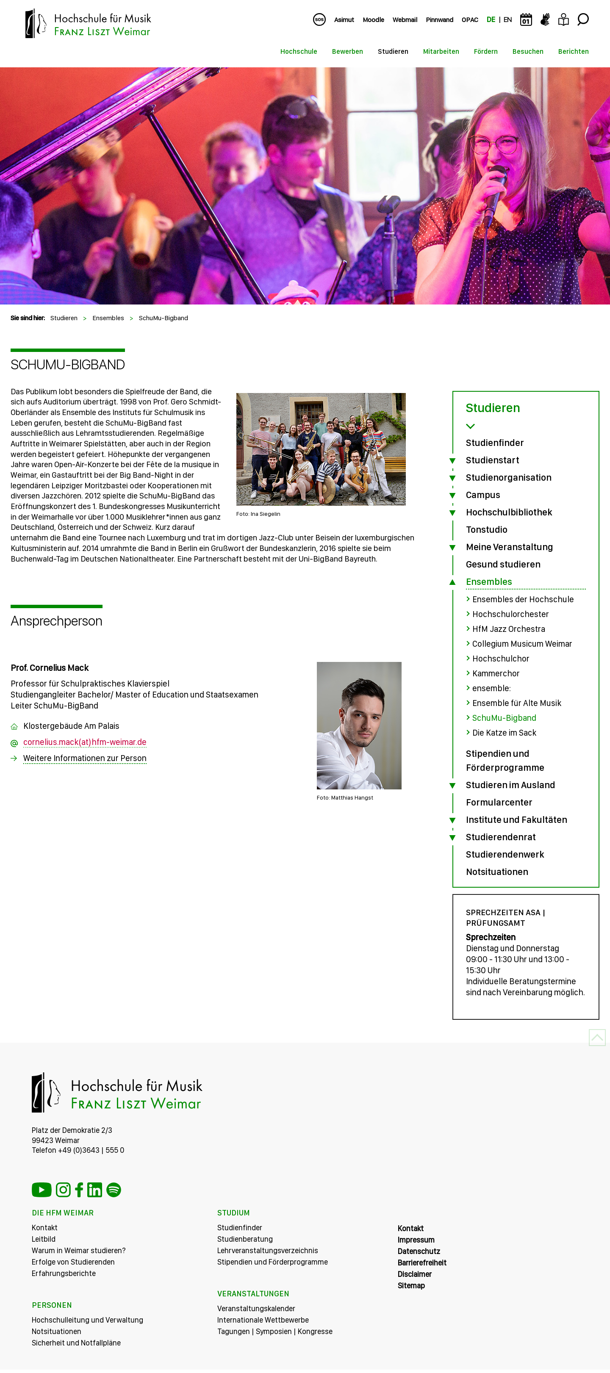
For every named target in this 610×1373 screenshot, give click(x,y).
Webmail (405, 20)
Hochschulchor (501, 658)
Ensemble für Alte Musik (516, 703)
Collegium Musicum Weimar (522, 644)
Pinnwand (439, 20)
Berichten (573, 51)
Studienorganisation (509, 477)
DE (491, 20)
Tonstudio (486, 529)
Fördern (486, 51)
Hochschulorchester (510, 614)
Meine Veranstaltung (509, 546)
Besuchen (528, 51)
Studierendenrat (501, 836)
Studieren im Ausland (510, 784)
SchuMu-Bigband (163, 318)
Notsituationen (497, 871)
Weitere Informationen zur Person (85, 758)
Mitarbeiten (441, 51)
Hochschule (298, 51)
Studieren (393, 51)
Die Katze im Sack (504, 733)
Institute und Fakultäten (516, 819)
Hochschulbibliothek (509, 512)
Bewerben (347, 51)
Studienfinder (495, 442)
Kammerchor (496, 673)
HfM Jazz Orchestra (508, 629)
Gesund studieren (503, 564)
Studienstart (492, 459)
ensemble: (491, 688)
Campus (483, 494)
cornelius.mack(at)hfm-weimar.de (85, 742)
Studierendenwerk (505, 854)
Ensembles (108, 318)
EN (508, 20)
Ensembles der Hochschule (523, 599)
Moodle (373, 20)
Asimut (344, 20)
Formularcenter (499, 802)
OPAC (470, 20)
